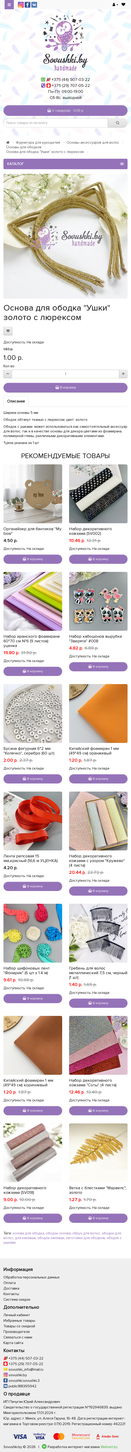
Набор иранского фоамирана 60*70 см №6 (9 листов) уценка (31, 641)
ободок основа (58, 1233)
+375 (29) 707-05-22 (71, 85)
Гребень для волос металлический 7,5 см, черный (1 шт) (98, 973)
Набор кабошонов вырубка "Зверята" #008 (95, 639)
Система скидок (16, 1299)
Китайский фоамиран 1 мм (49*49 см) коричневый (28, 1082)
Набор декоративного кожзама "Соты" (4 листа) (92, 1082)
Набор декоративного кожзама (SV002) (90, 531)
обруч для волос (86, 1233)
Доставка (11, 1288)
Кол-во (9, 366)
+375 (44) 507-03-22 (71, 79)
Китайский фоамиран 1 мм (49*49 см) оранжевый (94, 751)
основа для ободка (28, 1233)
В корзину (65, 387)
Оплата (9, 1283)
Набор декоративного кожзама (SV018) (24, 1190)
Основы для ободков (23, 147)
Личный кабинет (16, 1315)
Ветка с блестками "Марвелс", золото (97, 1190)
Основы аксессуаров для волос (93, 142)
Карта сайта (13, 1343)
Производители (16, 1331)
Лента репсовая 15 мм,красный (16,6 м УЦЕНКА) (30, 858)
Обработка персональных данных (31, 1277)
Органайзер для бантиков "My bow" (32, 531)
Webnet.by (109, 1447)
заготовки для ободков (85, 1238)
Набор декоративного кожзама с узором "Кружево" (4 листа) (97, 860)
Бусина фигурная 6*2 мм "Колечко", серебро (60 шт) (28, 751)
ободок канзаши (50, 1238)
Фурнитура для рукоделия (38, 142)
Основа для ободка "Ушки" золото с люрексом (45, 151)
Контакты (11, 1294)
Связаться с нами (17, 1337)
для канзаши (25, 1238)
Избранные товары (19, 1320)
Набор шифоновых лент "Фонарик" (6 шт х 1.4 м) (26, 970)
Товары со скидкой (19, 1326)
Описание (16, 401)
